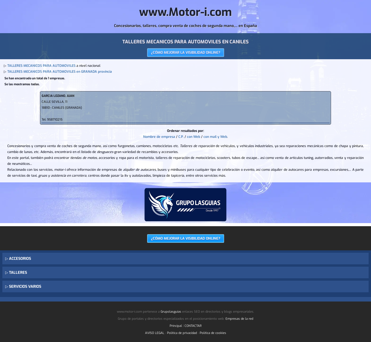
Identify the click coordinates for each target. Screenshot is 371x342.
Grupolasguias (171, 312)
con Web (193, 137)
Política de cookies (213, 333)
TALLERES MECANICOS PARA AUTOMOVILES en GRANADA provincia (59, 71)
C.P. (181, 137)
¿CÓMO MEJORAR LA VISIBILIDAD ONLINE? (185, 52)
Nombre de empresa (159, 137)
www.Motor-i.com (185, 12)
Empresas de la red (239, 319)
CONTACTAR (193, 326)
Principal (176, 326)
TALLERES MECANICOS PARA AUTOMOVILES (41, 65)
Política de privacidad (182, 333)
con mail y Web (215, 137)
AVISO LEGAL (154, 333)
